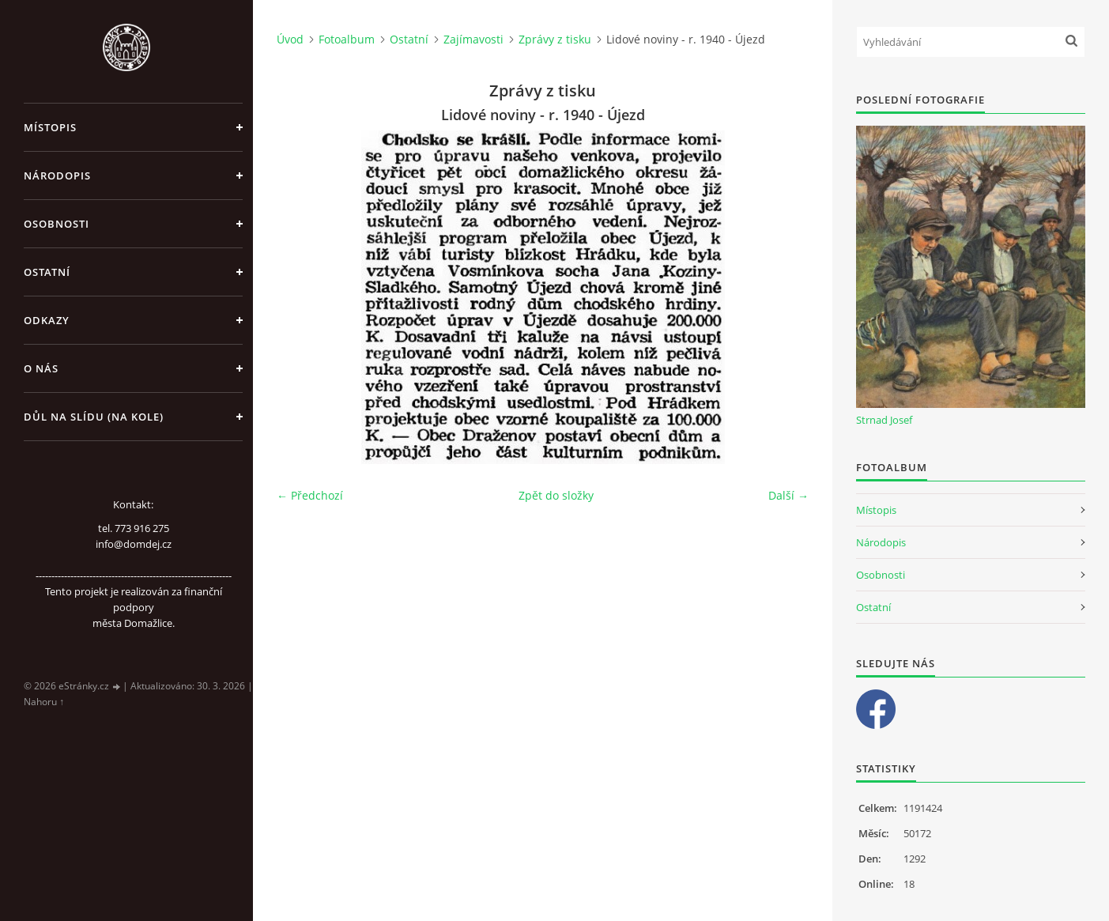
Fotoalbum (347, 39)
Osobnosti (56, 224)
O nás (41, 368)
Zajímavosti (473, 39)
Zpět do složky (556, 495)
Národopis (57, 175)
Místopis (50, 127)
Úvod (290, 39)
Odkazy (47, 320)
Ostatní (47, 272)
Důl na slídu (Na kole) (94, 417)
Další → (788, 495)
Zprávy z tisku (555, 39)
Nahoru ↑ (44, 701)
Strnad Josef (884, 420)
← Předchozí (310, 495)
